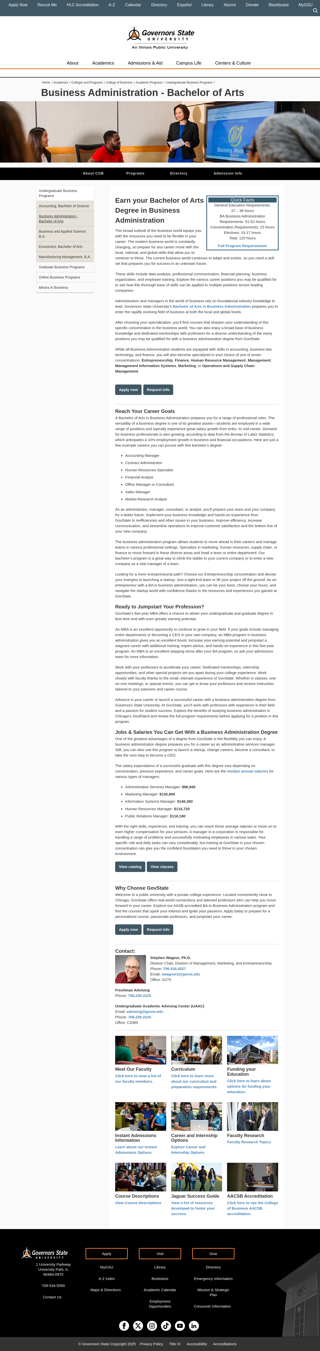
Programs (135, 173)
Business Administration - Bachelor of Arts (58, 218)
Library (208, 5)
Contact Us (52, 1297)
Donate (252, 5)
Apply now (128, 389)
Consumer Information (212, 1306)
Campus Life (188, 63)
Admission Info (228, 173)
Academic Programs (149, 82)
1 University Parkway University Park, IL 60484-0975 (53, 1269)
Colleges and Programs (86, 82)
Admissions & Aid (145, 63)
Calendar (133, 5)
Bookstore (160, 1278)
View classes (162, 867)
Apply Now (17, 5)
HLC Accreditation (83, 5)
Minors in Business (53, 288)
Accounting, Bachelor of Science (64, 206)
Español (184, 5)
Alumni (230, 5)
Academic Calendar (160, 1290)
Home (46, 82)
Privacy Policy (151, 1344)
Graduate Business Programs (62, 267)
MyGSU (306, 5)
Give (213, 1254)
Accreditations (225, 1344)
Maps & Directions (105, 1290)
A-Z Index (106, 1278)
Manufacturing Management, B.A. (65, 257)
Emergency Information (213, 1278)
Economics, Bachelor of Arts (60, 247)
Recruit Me (47, 5)
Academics (103, 63)
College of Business (119, 82)
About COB (93, 173)
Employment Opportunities (160, 1303)
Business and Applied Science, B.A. (62, 233)
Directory (159, 5)
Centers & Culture (233, 63)
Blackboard (279, 5)
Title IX (175, 1344)
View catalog (130, 867)
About (73, 63)
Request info (158, 389)
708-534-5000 (53, 1285)
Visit (160, 1254)
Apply (106, 1254)
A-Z (112, 5)
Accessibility (197, 1344)
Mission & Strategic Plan (213, 1292)
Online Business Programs (59, 277)
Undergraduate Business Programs (189, 82)
